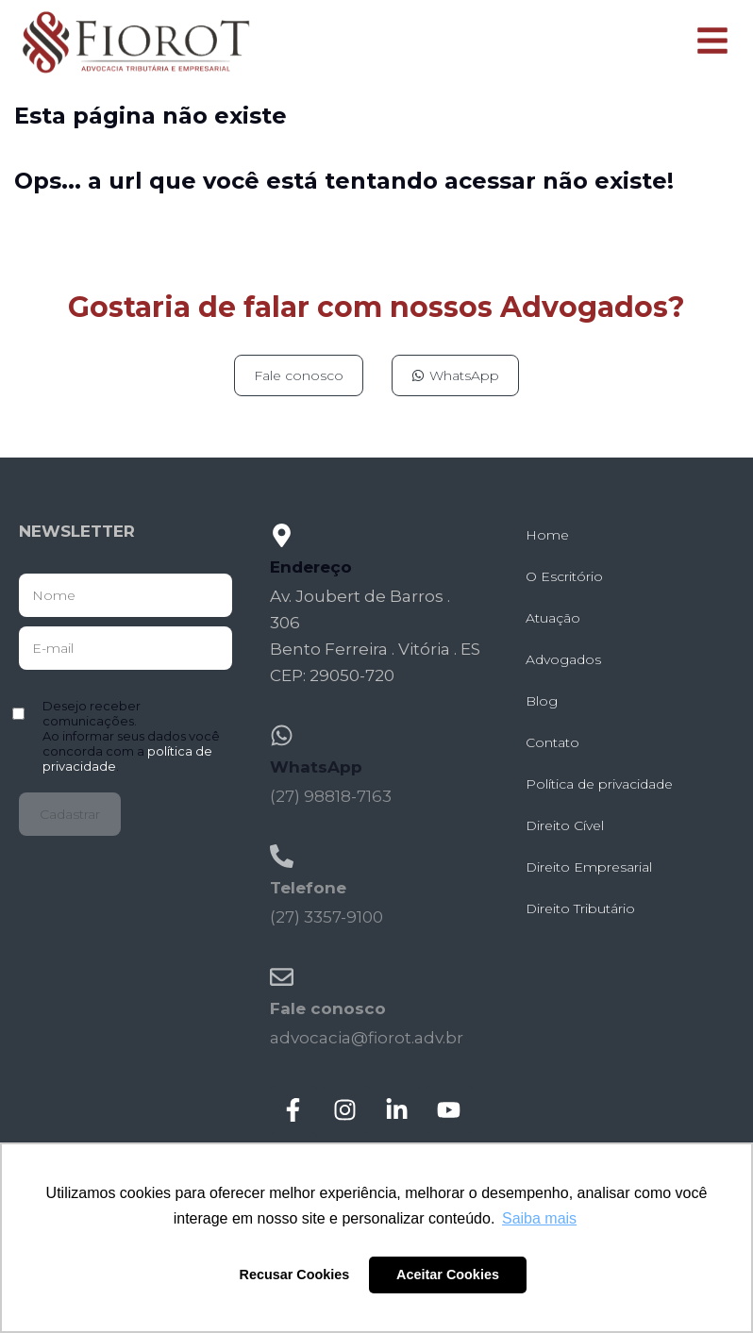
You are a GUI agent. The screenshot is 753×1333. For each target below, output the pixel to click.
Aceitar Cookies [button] (447, 1274)
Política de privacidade (599, 783)
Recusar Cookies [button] (295, 1274)
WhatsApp (316, 767)
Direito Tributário (580, 908)
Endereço (311, 567)
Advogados (563, 659)
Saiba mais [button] (539, 1218)
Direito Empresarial (589, 866)
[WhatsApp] (281, 735)
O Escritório (564, 576)
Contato (552, 742)
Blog (542, 700)
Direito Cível (565, 825)
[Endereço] (281, 535)
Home (547, 534)
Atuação (553, 617)
